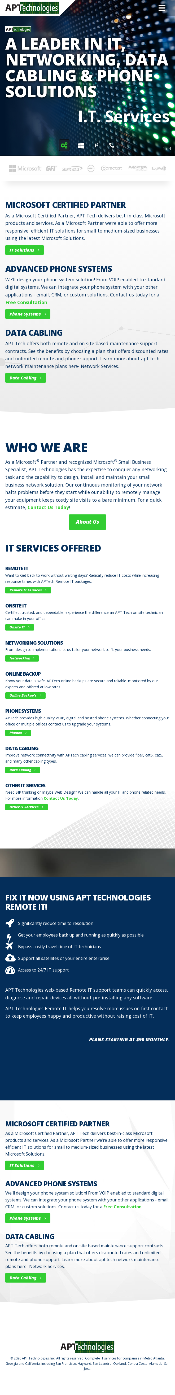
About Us (87, 521)
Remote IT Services (28, 590)
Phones (18, 732)
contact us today (48, 507)
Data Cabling (26, 378)
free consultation (26, 302)
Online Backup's (25, 695)
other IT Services (26, 806)
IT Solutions (25, 250)
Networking (22, 658)
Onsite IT (20, 627)
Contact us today (61, 798)
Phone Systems (28, 314)
